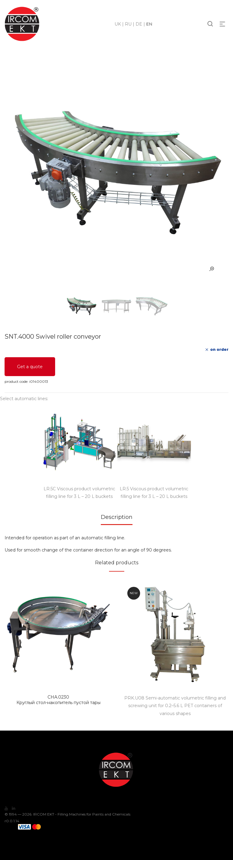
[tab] (116, 519)
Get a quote (30, 366)
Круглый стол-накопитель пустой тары (58, 699)
